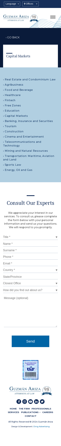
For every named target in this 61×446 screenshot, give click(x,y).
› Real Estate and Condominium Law (29, 79)
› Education (11, 110)
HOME (13, 409)
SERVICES (13, 412)
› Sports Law (12, 164)
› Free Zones (12, 105)
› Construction (13, 131)
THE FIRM (24, 409)
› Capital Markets (15, 115)
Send (30, 341)
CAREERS (47, 412)
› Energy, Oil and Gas (18, 170)
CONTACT (30, 416)
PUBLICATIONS (31, 412)
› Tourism (10, 126)
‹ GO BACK (13, 37)
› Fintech (9, 100)
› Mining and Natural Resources (25, 150)
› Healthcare (12, 95)
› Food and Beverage (18, 89)
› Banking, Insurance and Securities (28, 121)
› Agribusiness (13, 84)
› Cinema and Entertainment (23, 136)
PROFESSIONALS (41, 409)
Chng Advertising (41, 426)
